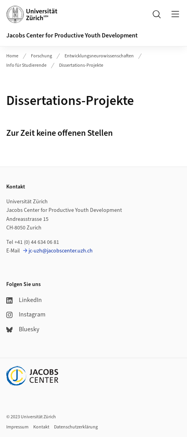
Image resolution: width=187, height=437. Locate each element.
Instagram (25, 314)
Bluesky (22, 329)
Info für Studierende (26, 65)
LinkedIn (24, 300)
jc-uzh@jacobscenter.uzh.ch (61, 251)
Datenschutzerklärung (76, 427)
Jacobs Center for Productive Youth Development (72, 35)
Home (12, 56)
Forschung (41, 56)
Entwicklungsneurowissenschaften (99, 56)
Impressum (17, 427)
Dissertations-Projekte (81, 65)
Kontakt (41, 427)
